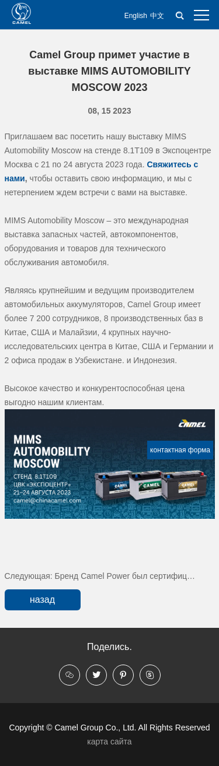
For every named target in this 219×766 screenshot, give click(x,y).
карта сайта (109, 741)
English (135, 16)
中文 (157, 16)
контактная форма (180, 450)
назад (42, 600)
